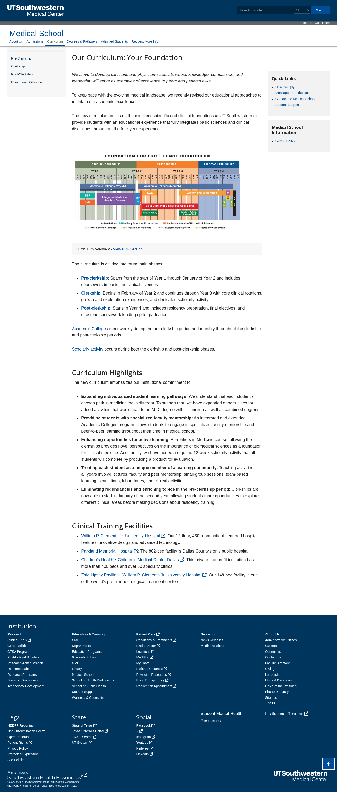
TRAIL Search (82, 737)
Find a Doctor (146, 646)
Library (77, 669)
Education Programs (87, 652)
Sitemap (271, 697)
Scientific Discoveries (22, 680)
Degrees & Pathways (82, 41)
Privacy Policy (17, 748)
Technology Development (25, 686)
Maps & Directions (278, 680)
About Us (16, 41)
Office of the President (281, 686)
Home (303, 23)
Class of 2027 (285, 141)
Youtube (142, 742)
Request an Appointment (154, 686)
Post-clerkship (95, 308)
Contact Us (273, 657)
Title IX (270, 703)
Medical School (36, 33)
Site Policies (16, 760)
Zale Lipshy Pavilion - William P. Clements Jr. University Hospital (141, 575)
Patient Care (145, 634)
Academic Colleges (90, 328)
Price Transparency (150, 680)
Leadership (273, 674)
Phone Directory (277, 692)
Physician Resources (151, 674)
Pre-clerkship (94, 278)
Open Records (18, 737)
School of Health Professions (93, 680)
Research (14, 634)
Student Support (287, 105)
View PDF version (128, 249)
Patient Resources (149, 669)
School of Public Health (89, 686)
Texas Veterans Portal (88, 731)
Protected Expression (23, 754)
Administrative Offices (281, 640)
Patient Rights (17, 742)
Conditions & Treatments (154, 640)
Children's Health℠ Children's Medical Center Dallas (130, 559)
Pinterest (142, 748)
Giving (270, 669)
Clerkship (18, 66)
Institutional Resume (284, 713)
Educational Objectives (27, 82)
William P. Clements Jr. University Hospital (120, 536)
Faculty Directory (277, 663)
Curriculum (322, 23)
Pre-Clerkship (21, 58)
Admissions (35, 41)
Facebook (143, 725)
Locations (143, 652)
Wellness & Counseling (89, 697)
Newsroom (209, 634)
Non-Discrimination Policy (26, 731)
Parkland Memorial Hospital (107, 551)
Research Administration (25, 663)
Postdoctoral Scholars (23, 657)
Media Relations (212, 646)
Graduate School (84, 657)
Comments (273, 652)
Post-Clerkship (22, 74)
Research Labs (18, 669)
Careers (271, 646)
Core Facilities (17, 646)
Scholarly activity (87, 349)
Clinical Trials (17, 640)
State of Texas (82, 725)
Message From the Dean (293, 93)
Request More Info (145, 41)
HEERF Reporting (20, 725)
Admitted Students (114, 41)
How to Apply (285, 87)
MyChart (142, 663)
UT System (80, 742)
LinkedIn (142, 754)
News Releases (212, 640)
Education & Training (88, 634)
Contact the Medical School (295, 99)
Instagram (143, 737)
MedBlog (142, 657)
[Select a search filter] (302, 10)
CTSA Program (18, 652)
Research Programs (22, 674)
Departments (81, 646)
